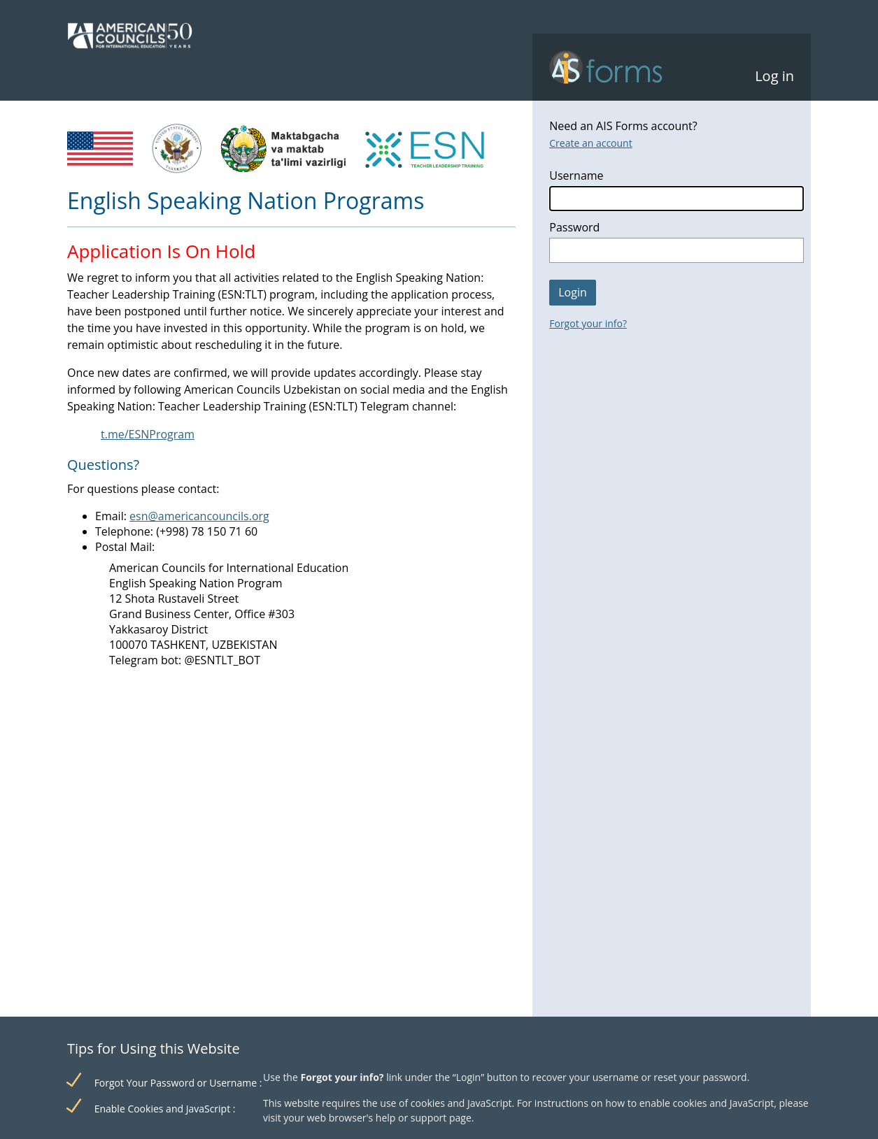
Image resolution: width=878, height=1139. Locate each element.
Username (576, 175)
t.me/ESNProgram (147, 434)
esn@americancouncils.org (199, 516)
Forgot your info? (588, 323)
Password (574, 227)
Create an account (590, 143)
